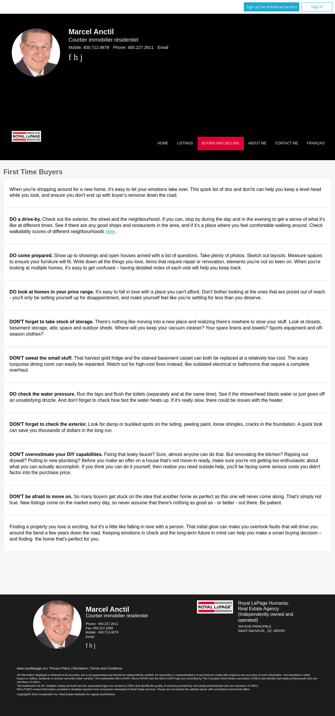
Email (163, 47)
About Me (257, 143)
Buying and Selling (220, 143)
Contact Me (286, 143)
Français (316, 143)
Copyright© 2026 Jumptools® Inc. (38, 694)
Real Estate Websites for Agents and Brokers (87, 694)
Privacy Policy (60, 668)
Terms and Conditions (106, 668)
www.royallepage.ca (31, 668)
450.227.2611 (141, 47)
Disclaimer (80, 668)
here (110, 231)
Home (163, 143)
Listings (185, 143)
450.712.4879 (96, 47)
